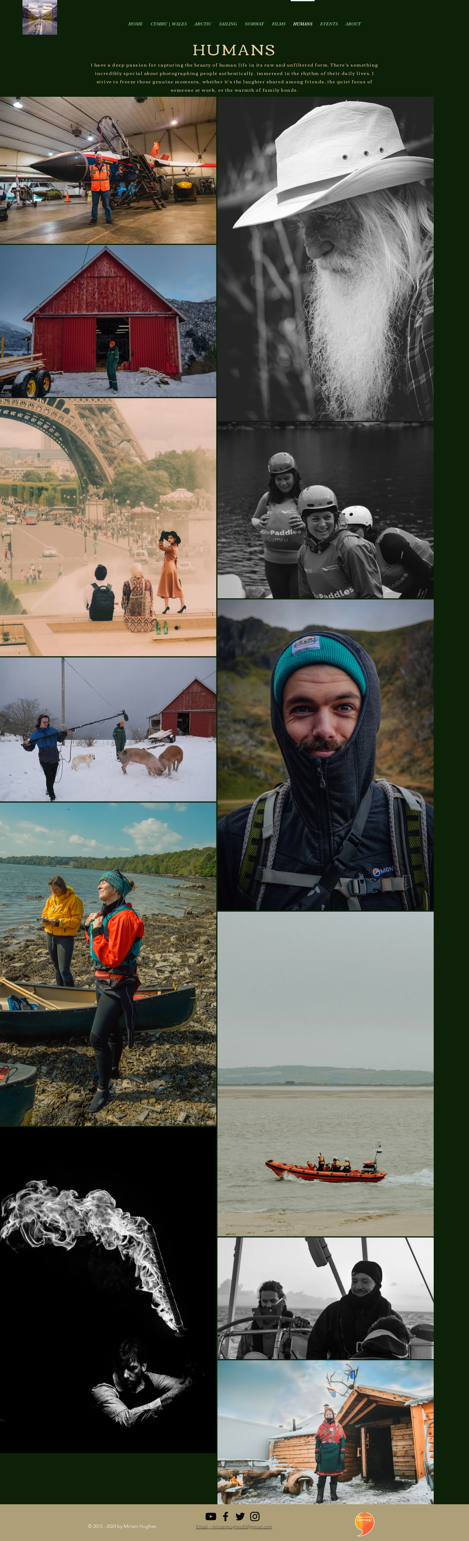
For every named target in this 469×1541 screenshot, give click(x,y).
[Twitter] (240, 1516)
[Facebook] (225, 1516)
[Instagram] (255, 1516)
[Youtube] (211, 1516)
